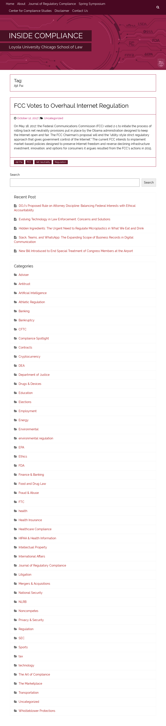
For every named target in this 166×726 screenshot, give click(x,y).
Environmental (29, 429)
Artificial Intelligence (33, 293)
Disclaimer (62, 10)
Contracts (25, 347)
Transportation (29, 692)
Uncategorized (53, 118)
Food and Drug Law (32, 483)
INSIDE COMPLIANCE (46, 35)
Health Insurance (30, 520)
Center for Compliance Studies (30, 10)
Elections (25, 402)
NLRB (22, 601)
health (23, 511)
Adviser (24, 275)
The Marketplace (30, 683)
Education (26, 393)
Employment (28, 411)
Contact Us (80, 10)
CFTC (22, 329)
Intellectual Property (33, 547)
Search (15, 174)
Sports (23, 647)
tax (21, 656)
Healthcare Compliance (35, 529)
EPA (21, 447)
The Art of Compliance (34, 674)
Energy (24, 420)
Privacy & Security (31, 620)
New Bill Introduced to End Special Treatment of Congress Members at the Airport (76, 251)
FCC (29, 162)
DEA (22, 365)
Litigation (25, 574)
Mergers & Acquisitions (34, 583)
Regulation (60, 162)
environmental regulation (36, 438)
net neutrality (43, 162)
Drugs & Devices (30, 383)
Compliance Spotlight (34, 338)
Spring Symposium (92, 3)
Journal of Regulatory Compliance (52, 3)
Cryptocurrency (29, 356)
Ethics (23, 456)
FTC (21, 502)
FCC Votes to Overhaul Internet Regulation (71, 105)
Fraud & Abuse (29, 492)
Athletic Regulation (32, 302)
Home (10, 3)
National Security (31, 592)
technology (26, 665)
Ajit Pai (18, 162)
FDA (21, 465)
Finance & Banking (31, 474)
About (21, 3)
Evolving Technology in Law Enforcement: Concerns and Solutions (64, 219)
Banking (24, 311)
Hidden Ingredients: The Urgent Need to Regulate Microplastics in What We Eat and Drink (81, 228)
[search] (157, 7)
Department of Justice (34, 374)
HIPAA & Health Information (37, 538)
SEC (22, 638)
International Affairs (32, 556)
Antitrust (24, 284)
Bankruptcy (27, 320)
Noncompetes (28, 611)
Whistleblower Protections (37, 710)
